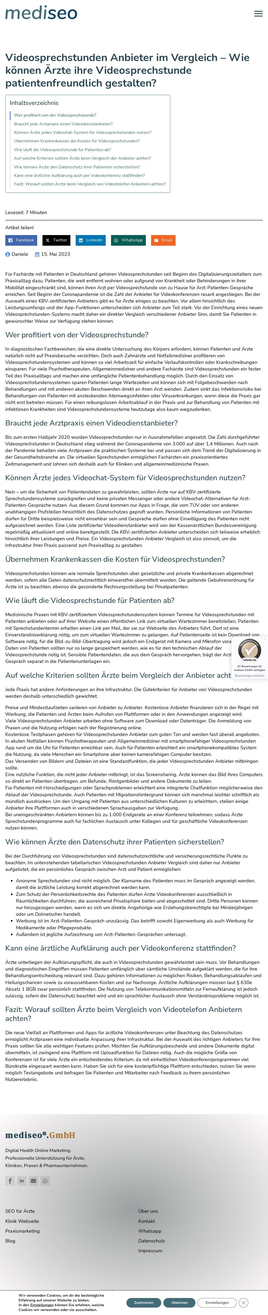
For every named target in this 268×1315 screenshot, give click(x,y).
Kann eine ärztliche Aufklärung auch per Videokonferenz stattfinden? (79, 175)
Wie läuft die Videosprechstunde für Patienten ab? (62, 149)
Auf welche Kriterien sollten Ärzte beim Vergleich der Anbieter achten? (82, 158)
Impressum (150, 1251)
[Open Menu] (258, 13)
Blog (10, 1241)
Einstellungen (42, 1305)
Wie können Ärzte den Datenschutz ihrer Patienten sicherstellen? (77, 167)
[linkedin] (22, 1181)
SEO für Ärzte (20, 1211)
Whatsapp (149, 1231)
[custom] (33, 1181)
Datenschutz (151, 1241)
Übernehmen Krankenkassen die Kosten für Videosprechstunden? (77, 141)
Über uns (148, 1211)
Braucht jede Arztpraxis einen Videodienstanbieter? (63, 124)
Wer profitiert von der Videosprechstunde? (55, 115)
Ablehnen (179, 1302)
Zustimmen (143, 1302)
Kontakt (146, 1221)
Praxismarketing (22, 1231)
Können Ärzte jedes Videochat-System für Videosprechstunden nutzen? (82, 132)
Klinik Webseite (22, 1221)
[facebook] (10, 1181)
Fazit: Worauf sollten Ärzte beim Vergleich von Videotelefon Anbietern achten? (90, 184)
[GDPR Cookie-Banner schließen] (243, 1303)
